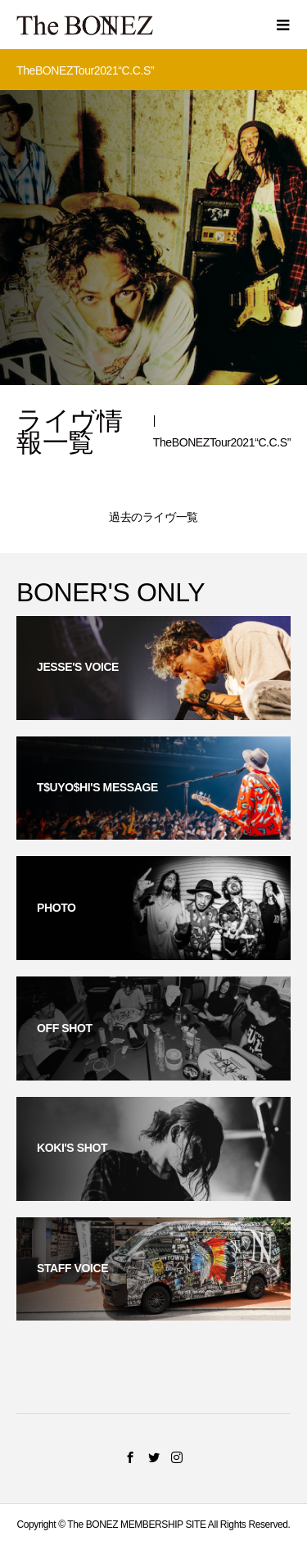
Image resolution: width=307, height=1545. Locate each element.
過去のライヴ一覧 (153, 516)
